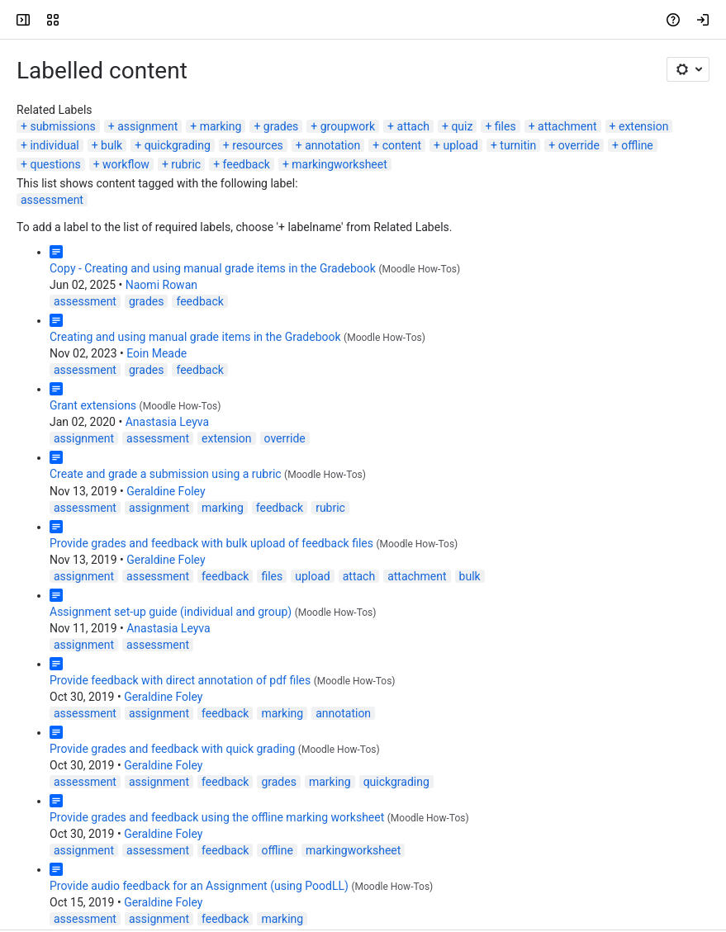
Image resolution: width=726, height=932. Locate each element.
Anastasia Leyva (167, 421)
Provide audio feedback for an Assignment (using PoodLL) (199, 885)
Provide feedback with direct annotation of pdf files (180, 680)
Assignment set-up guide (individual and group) (171, 611)
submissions (62, 126)
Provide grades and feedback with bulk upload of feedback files (211, 543)
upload (460, 145)
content (401, 145)
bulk (111, 145)
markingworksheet (339, 164)
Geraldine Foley (165, 491)
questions (55, 164)
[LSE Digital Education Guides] (76, 20)
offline (637, 145)
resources (257, 145)
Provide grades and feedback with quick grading (172, 748)
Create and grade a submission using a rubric (166, 473)
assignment (147, 126)
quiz (461, 126)
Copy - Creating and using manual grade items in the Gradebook (213, 268)
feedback (246, 164)
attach (413, 126)
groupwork (347, 126)
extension (643, 126)
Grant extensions (93, 405)
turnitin (518, 145)
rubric (186, 164)
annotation (332, 145)
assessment (52, 199)
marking (221, 126)
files (505, 126)
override (579, 145)
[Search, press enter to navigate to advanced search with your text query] (366, 20)
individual (54, 145)
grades (281, 126)
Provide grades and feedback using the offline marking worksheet (217, 817)
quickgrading (178, 145)
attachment (567, 126)
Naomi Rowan (161, 284)
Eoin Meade (156, 353)
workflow (125, 164)
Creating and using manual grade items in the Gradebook (195, 336)
